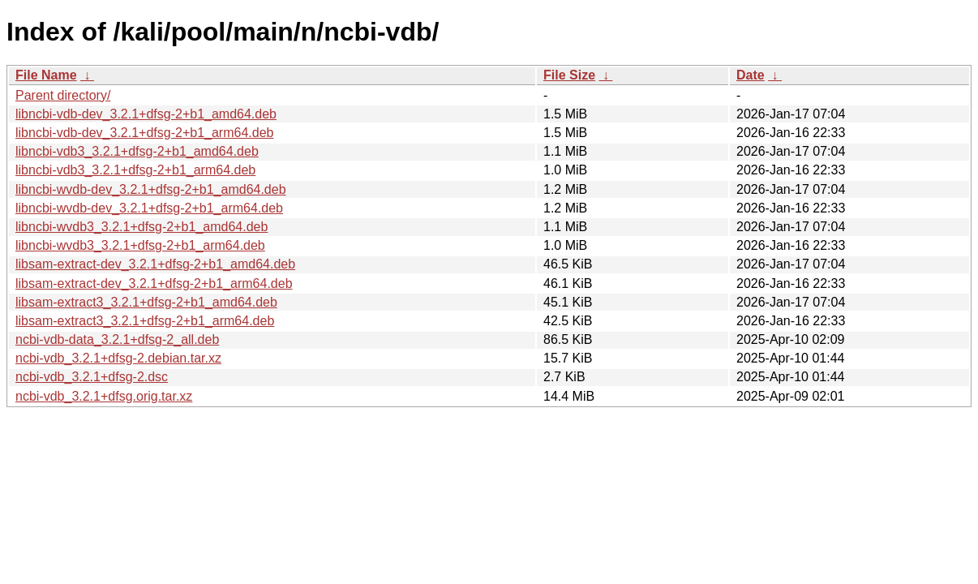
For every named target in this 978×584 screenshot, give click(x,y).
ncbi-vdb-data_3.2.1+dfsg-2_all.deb (117, 339)
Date (750, 75)
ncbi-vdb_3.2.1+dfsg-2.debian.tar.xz (118, 358)
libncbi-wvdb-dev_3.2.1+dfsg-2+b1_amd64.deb (150, 189)
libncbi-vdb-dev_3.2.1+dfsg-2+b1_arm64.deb (144, 133)
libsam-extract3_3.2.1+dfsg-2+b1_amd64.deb (146, 302)
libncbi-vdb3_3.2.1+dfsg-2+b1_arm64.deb (135, 170)
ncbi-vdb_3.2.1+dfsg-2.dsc (91, 377)
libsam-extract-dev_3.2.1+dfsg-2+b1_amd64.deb (155, 264)
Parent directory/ (62, 95)
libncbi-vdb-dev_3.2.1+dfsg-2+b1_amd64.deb (146, 114)
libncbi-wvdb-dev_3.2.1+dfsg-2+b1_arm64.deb (149, 208)
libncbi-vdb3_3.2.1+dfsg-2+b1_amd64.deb (137, 151)
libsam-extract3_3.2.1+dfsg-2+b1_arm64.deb (144, 321)
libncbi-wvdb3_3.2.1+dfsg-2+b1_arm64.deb (140, 245)
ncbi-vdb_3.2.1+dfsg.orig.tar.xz (103, 396)
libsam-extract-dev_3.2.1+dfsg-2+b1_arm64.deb (154, 283)
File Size (569, 75)
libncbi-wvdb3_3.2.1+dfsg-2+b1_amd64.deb (141, 227)
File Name (46, 75)
